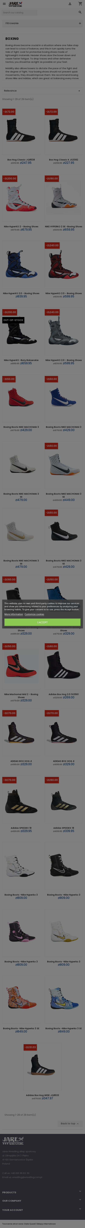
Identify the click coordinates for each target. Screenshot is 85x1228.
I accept (42, 622)
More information (13, 614)
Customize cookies (34, 614)
